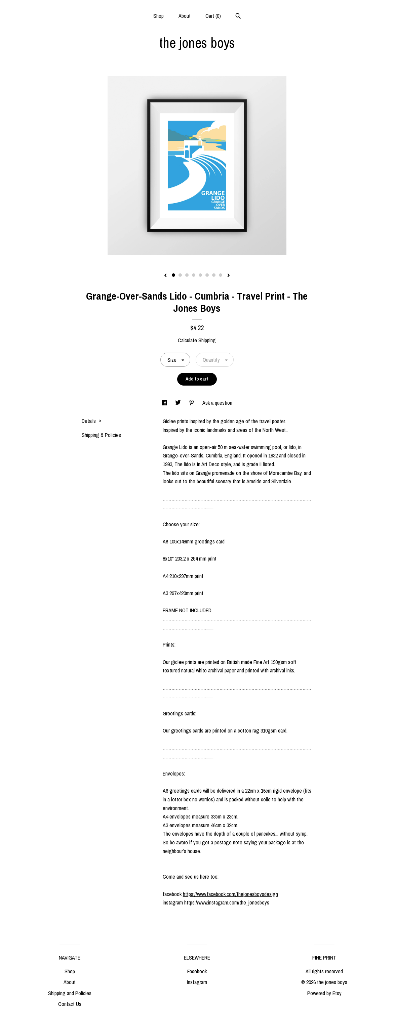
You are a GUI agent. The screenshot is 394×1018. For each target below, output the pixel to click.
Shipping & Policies (101, 435)
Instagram (197, 982)
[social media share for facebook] (165, 402)
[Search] (238, 16)
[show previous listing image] (165, 275)
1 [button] (173, 275)
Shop (158, 15)
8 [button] (220, 275)
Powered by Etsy (324, 993)
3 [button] (187, 275)
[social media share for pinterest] (192, 402)
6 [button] (207, 275)
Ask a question (217, 402)
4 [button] (193, 275)
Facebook (197, 971)
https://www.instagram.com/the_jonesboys (226, 902)
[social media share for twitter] (178, 402)
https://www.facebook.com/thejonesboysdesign (230, 894)
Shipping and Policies (69, 993)
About (185, 15)
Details (92, 421)
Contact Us (69, 1004)
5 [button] (200, 275)
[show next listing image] (228, 275)
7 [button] (213, 275)
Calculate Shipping (197, 340)
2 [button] (180, 275)
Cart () (213, 15)
